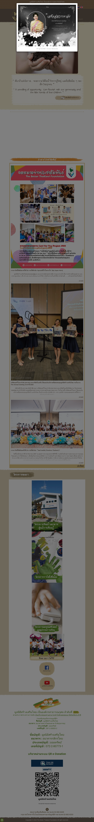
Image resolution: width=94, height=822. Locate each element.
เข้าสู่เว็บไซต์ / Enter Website (47, 48)
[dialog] (47, 411)
